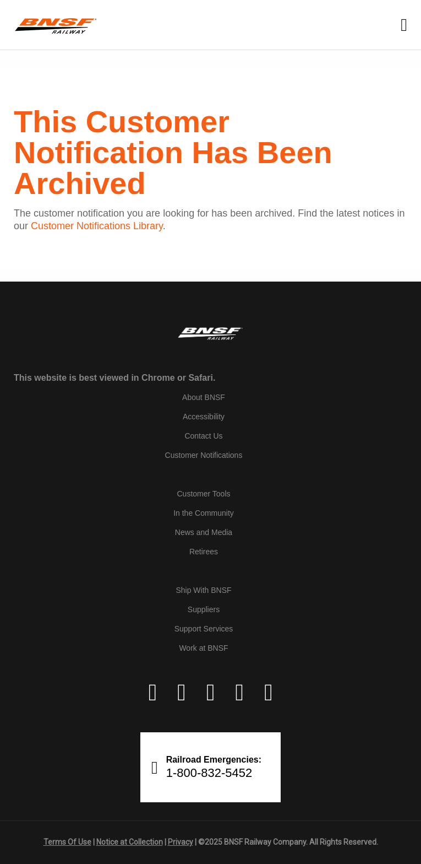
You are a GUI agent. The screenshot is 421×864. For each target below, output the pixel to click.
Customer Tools (203, 493)
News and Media (203, 532)
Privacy (180, 842)
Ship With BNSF (203, 590)
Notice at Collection (129, 842)
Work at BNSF (203, 648)
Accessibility (204, 416)
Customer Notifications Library (97, 225)
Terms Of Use (67, 842)
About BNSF (203, 397)
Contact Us (203, 435)
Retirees (203, 551)
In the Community (203, 513)
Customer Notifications (204, 455)
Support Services (203, 628)
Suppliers (204, 609)
